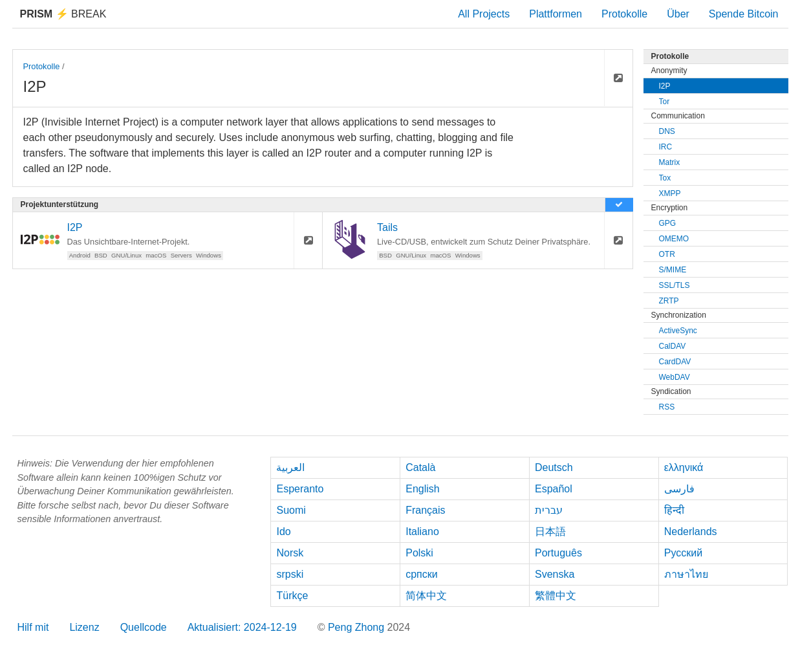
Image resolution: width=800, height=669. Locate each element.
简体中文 (426, 595)
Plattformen (555, 13)
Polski (419, 552)
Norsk (289, 552)
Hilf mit (33, 627)
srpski (289, 574)
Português (558, 552)
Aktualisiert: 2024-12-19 (242, 627)
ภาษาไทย (686, 574)
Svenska (554, 574)
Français (425, 510)
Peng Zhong (357, 627)
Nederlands (690, 531)
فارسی (679, 488)
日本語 (550, 531)
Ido (283, 531)
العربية (290, 467)
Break (63, 13)
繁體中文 (555, 595)
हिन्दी (674, 510)
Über (678, 13)
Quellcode (143, 627)
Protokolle (624, 13)
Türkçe (292, 595)
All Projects (484, 13)
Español (553, 488)
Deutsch (554, 467)
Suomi (290, 510)
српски (421, 574)
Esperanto (299, 488)
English (422, 488)
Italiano (422, 531)
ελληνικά (684, 467)
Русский (683, 552)
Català (420, 467)
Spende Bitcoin (744, 13)
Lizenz (84, 627)
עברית (549, 510)
